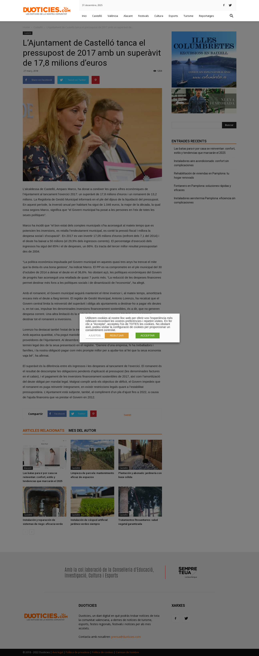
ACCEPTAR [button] (148, 335)
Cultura (158, 16)
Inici (84, 16)
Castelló (97, 16)
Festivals (143, 16)
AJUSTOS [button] (95, 335)
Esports (173, 16)
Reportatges (206, 16)
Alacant (128, 16)
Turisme (188, 16)
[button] (231, 16)
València (113, 16)
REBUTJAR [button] (117, 335)
